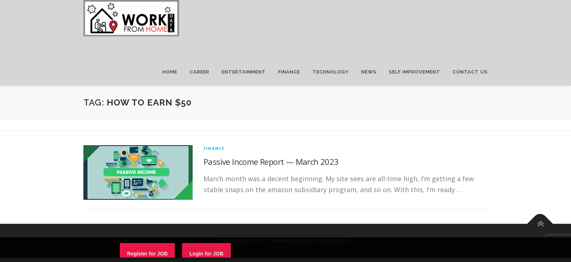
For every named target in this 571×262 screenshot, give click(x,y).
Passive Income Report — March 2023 (271, 161)
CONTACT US (470, 72)
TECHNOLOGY (330, 72)
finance (214, 148)
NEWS (369, 72)
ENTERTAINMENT (244, 72)
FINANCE (289, 72)
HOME (169, 72)
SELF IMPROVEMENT (414, 72)
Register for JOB (147, 254)
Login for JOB (206, 254)
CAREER (199, 72)
